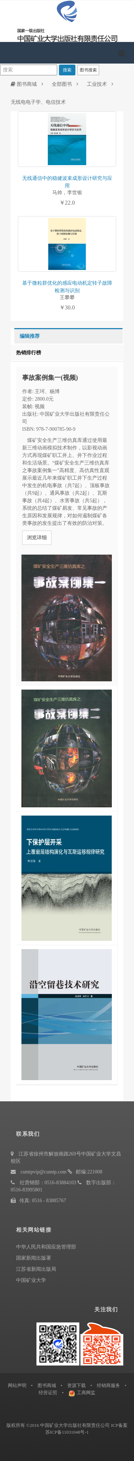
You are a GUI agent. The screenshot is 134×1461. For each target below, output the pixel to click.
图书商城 (24, 84)
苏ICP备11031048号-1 (67, 1432)
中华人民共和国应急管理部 (46, 1247)
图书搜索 (88, 70)
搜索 (67, 70)
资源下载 (76, 1385)
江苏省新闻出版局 (36, 1269)
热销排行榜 (28, 352)
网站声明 (17, 1385)
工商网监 (86, 1392)
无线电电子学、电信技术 (38, 102)
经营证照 (48, 1392)
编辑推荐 (30, 336)
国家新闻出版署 (33, 1258)
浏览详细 (37, 537)
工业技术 (97, 84)
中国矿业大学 (31, 1280)
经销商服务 (108, 1385)
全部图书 (62, 84)
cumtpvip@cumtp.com (43, 1172)
